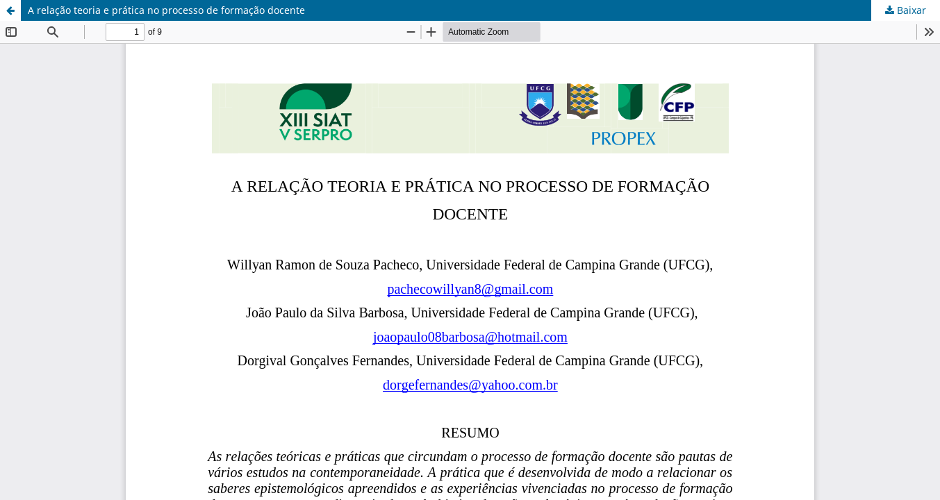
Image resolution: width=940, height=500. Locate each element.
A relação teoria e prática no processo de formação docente (166, 10)
